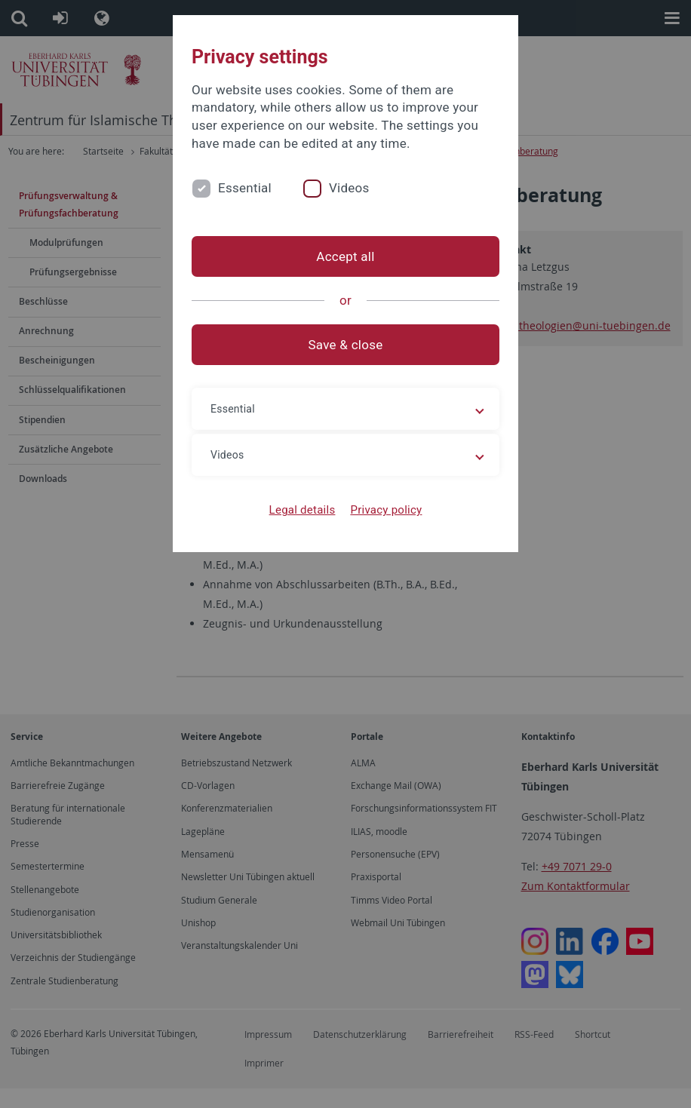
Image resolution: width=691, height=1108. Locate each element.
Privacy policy (386, 510)
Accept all (345, 256)
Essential (245, 187)
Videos (349, 187)
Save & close (346, 344)
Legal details (302, 510)
